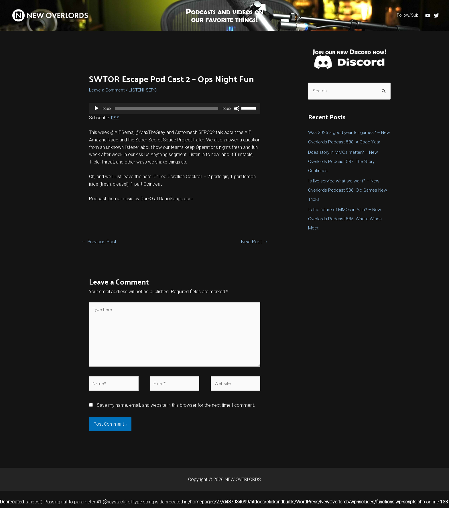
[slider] (166, 108)
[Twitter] (436, 15)
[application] (175, 108)
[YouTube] (427, 15)
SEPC (153, 90)
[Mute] (237, 108)
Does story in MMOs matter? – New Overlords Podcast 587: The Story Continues (344, 170)
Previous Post (99, 241)
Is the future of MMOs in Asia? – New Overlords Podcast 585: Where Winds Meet (345, 228)
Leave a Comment (107, 90)
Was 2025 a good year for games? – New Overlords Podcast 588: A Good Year (345, 142)
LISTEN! (138, 90)
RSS (115, 117)
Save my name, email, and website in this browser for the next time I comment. (176, 407)
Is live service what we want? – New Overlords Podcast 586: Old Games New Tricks (348, 199)
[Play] (96, 108)
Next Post (254, 241)
